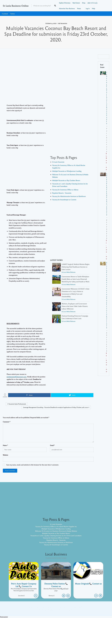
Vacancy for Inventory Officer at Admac (65, 190)
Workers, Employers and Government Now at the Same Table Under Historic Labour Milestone (75, 306)
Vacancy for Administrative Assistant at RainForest (69, 196)
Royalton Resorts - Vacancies (61, 193)
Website (5, 455)
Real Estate (76, 3)
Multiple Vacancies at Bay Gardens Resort (66, 180)
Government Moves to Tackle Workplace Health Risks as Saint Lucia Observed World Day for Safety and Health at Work (75, 279)
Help (93, 8)
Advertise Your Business (67, 8)
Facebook (5, 14)
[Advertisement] (48, 77)
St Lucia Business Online (16, 5)
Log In (88, 8)
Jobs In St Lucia (92, 3)
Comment (6, 422)
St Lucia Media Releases (68, 272)
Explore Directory (64, 3)
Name (5, 445)
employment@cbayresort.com (16, 377)
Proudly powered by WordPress (48, 610)
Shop (83, 3)
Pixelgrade (69, 610)
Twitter (12, 14)
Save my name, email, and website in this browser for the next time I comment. (32, 465)
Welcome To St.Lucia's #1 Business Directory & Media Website (56, 531)
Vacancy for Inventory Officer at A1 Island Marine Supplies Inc (56, 526)
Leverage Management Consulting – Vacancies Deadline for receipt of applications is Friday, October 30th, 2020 (55, 407)
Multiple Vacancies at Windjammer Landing (66, 171)
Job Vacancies (62, 23)
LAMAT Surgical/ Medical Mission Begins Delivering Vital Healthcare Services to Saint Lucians (75, 266)
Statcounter (4, 617)
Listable (62, 610)
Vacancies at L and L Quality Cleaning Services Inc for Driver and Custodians (56, 536)
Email (52, 445)
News (79, 8)
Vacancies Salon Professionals (17, 404)
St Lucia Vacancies (58, 162)
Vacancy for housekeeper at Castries (64, 200)
